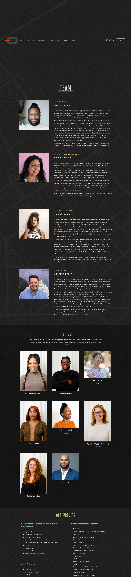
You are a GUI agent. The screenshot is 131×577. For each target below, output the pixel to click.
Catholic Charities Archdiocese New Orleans (85, 545)
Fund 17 (75, 564)
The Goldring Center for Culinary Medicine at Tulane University (42, 542)
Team (66, 40)
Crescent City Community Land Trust (35, 537)
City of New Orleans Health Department (84, 548)
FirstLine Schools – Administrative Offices (37, 540)
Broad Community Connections (33, 534)
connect (74, 40)
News (59, 40)
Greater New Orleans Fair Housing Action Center (86, 567)
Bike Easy (76, 534)
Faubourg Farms (77, 556)
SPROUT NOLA (29, 548)
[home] (11, 40)
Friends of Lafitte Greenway (81, 561)
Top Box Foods (29, 551)
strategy (31, 40)
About (22, 40)
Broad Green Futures (46, 40)
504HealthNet (77, 529)
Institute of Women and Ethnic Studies (84, 575)
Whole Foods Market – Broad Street (35, 553)
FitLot (75, 559)
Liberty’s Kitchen (29, 545)
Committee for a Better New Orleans (83, 550)
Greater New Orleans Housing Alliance (83, 569)
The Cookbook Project (79, 553)
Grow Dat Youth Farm (79, 572)
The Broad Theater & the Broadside (83, 540)
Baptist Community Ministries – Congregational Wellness (89, 531)
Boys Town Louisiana (31, 532)
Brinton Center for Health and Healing (83, 537)
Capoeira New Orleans (79, 542)
